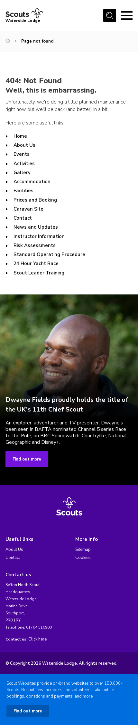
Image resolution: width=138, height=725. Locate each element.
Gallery (22, 172)
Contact (23, 218)
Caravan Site (28, 209)
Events (22, 154)
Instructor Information (39, 236)
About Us (24, 145)
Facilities (23, 190)
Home (20, 136)
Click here (37, 639)
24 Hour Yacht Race (36, 263)
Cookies (83, 558)
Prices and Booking (35, 200)
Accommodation (32, 181)
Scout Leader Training (39, 273)
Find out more (27, 459)
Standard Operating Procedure (49, 254)
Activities (24, 163)
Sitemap (83, 549)
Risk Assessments (35, 245)
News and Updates (36, 227)
